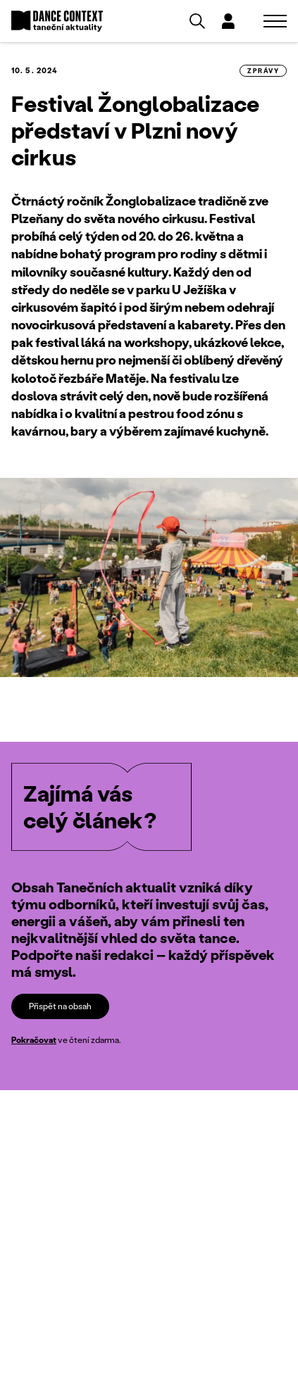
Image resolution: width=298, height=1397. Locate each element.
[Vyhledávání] (197, 21)
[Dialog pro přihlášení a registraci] (228, 21)
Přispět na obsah (60, 1006)
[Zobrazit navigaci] (275, 21)
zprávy (263, 71)
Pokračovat (33, 1040)
